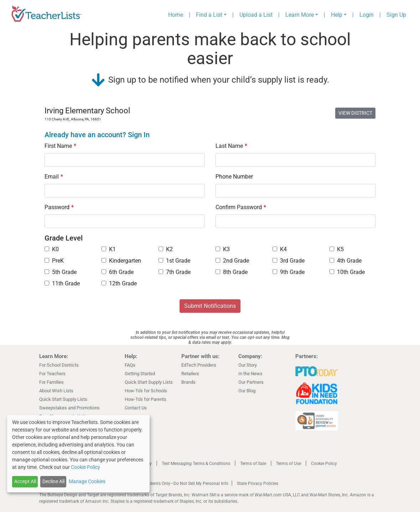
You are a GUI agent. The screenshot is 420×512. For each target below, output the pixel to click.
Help (336, 14)
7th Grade (175, 272)
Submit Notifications (210, 305)
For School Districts (59, 365)
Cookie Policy (324, 463)
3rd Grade (289, 260)
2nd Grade (232, 260)
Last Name (231, 146)
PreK (54, 260)
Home (175, 14)
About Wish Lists (56, 390)
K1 (109, 249)
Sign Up (396, 14)
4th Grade (346, 260)
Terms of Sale (253, 463)
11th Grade (62, 283)
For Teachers (52, 373)
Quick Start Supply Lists (63, 399)
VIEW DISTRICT (355, 113)
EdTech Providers (198, 365)
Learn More (299, 14)
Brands (188, 382)
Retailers (190, 373)
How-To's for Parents (145, 399)
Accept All (25, 481)
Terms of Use (288, 463)
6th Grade (118, 272)
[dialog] (78, 453)
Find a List (209, 14)
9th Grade (289, 272)
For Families (51, 382)
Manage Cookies (87, 481)
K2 (166, 249)
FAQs (130, 365)
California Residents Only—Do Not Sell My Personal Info (175, 483)
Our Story (247, 365)
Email (54, 176)
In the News (250, 373)
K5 (337, 249)
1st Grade (174, 260)
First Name (60, 146)
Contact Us (136, 407)
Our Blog (246, 390)
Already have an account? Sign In (97, 134)
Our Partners (251, 382)
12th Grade (119, 283)
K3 (223, 249)
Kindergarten (121, 260)
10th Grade (347, 272)
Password (59, 207)
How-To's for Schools (146, 390)
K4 (280, 249)
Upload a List (256, 14)
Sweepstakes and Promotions (69, 407)
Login (366, 14)
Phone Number (234, 176)
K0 (52, 249)
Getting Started (140, 373)
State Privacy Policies (257, 483)
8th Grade (232, 272)
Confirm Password (241, 207)
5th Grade (61, 272)
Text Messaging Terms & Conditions (196, 463)
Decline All (53, 481)
